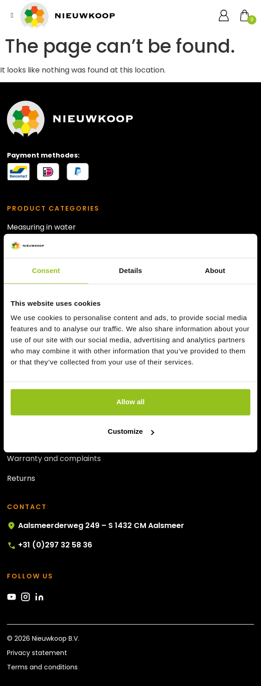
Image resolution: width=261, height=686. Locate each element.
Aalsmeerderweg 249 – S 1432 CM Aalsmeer (95, 526)
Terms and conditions (42, 667)
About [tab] (215, 270)
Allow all (131, 402)
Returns (21, 478)
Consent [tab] (46, 270)
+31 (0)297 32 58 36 (49, 545)
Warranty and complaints (54, 458)
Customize (131, 432)
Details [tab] (130, 270)
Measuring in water (41, 227)
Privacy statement (37, 652)
